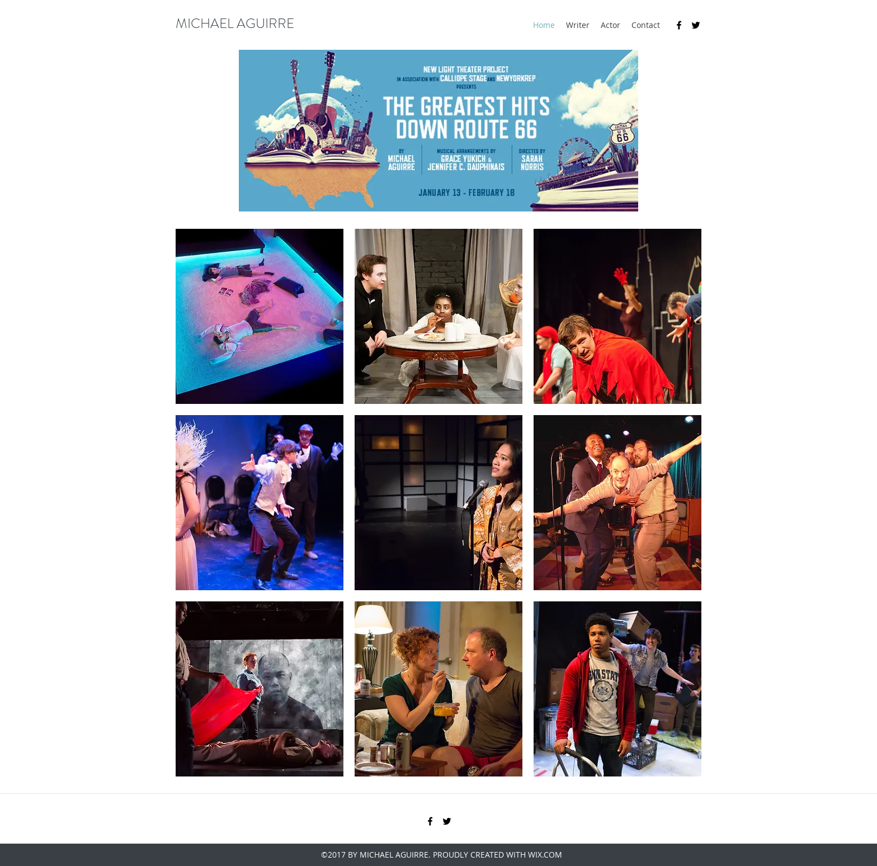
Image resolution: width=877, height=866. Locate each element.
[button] (259, 316)
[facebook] (679, 25)
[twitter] (695, 25)
